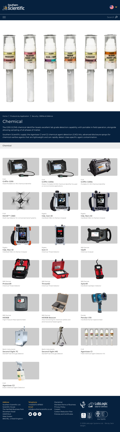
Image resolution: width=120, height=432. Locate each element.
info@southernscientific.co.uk (40, 406)
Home (5, 116)
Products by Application (19, 116)
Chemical (7, 145)
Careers (57, 406)
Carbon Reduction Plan (63, 409)
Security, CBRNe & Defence (42, 116)
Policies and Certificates (63, 411)
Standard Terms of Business (65, 402)
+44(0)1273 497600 (35, 402)
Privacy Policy (59, 404)
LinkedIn (39, 411)
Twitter (30, 411)
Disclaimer (58, 399)
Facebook (35, 411)
